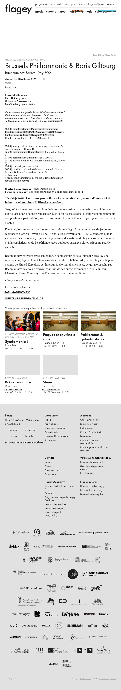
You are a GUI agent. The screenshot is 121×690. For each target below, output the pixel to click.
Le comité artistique (54, 508)
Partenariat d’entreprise (91, 494)
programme (41, 4)
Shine (18, 180)
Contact (49, 457)
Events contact (87, 473)
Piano (42, 60)
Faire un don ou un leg (91, 490)
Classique (18, 60)
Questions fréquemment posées (91, 467)
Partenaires (85, 436)
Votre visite (51, 415)
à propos (70, 4)
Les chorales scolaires (55, 504)
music (39, 11)
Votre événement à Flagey (95, 457)
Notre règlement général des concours (94, 449)
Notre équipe (86, 427)
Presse (48, 466)
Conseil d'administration (91, 432)
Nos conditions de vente (56, 436)
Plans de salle (51, 432)
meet (62, 11)
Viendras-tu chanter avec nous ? (59, 487)
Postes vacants (52, 470)
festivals (86, 11)
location (102, 4)
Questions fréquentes (55, 427)
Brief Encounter (54, 177)
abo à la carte (55, 121)
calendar (101, 11)
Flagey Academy (55, 481)
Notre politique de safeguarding (53, 514)
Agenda (48, 493)
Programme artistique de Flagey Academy (60, 498)
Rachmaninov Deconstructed (28, 151)
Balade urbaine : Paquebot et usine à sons (35, 129)
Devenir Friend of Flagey (92, 486)
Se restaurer (50, 440)
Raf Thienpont (85, 678)
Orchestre (31, 60)
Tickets (48, 419)
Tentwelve (104, 678)
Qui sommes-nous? (89, 419)
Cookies (113, 678)
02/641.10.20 (12, 424)
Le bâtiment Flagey (89, 423)
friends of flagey (86, 4)
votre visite (56, 4)
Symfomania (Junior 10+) (26, 157)
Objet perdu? (51, 474)
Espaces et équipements (92, 462)
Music (8, 60)
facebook (14, 430)
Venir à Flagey (52, 423)
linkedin (29, 436)
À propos (85, 415)
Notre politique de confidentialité (89, 442)
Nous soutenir (88, 481)
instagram (30, 430)
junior (73, 11)
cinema (51, 11)
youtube (13, 436)
